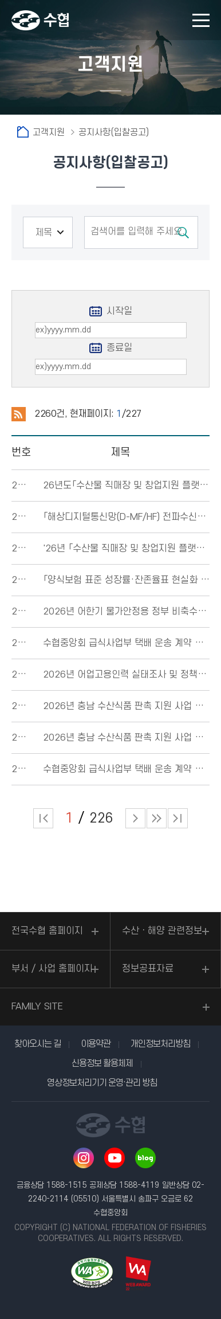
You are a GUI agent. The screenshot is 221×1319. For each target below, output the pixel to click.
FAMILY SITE (37, 1006)
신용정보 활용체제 (102, 1063)
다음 (157, 818)
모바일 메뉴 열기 (201, 20)
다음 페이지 (135, 818)
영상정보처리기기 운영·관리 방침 (102, 1083)
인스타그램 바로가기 (83, 1158)
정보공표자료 (147, 969)
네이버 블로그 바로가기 (145, 1158)
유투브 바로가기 (114, 1158)
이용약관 (95, 1044)
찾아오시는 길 (37, 1044)
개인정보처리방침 (160, 1044)
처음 (43, 818)
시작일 (119, 311)
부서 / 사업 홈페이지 (52, 969)
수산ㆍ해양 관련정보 (162, 931)
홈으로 (23, 132)
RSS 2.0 (18, 414)
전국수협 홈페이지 (47, 931)
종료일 (119, 348)
